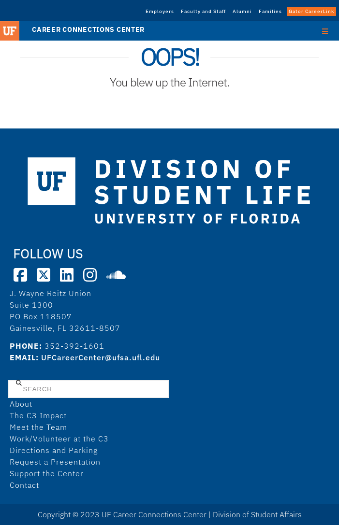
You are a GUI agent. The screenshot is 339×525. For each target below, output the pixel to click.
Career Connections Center (88, 29)
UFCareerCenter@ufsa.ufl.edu (100, 357)
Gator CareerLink (311, 11)
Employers (160, 11)
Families (270, 11)
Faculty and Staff (203, 11)
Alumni (242, 11)
